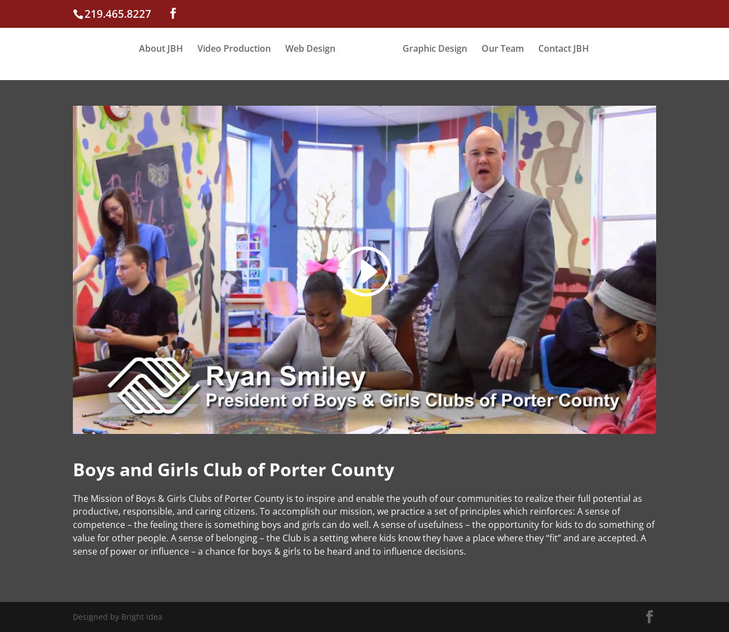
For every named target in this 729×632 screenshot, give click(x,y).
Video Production (234, 50)
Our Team (503, 50)
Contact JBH (563, 50)
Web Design (310, 50)
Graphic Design (435, 50)
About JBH (161, 50)
